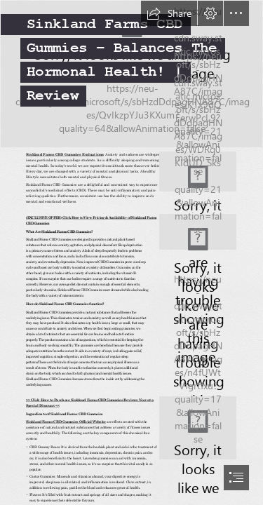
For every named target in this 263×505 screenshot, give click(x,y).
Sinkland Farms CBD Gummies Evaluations (64, 154)
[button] (169, 13)
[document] (131, 252)
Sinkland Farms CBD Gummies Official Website (66, 421)
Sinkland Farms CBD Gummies (65, 231)
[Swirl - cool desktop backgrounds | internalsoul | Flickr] (131, 74)
